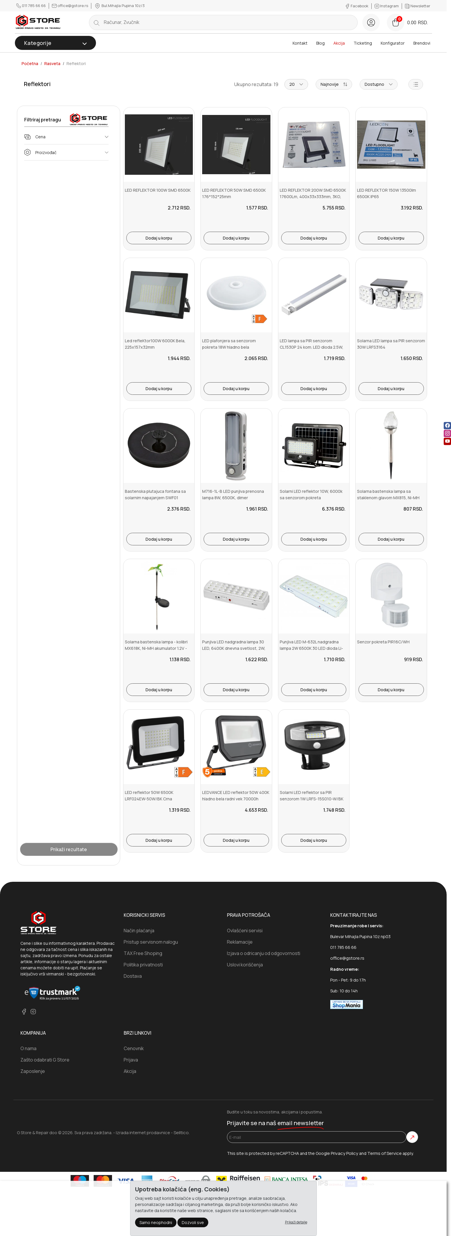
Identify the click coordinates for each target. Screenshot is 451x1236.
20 (296, 84)
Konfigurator (393, 43)
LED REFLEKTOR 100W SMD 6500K (157, 190)
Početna (30, 63)
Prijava (131, 1060)
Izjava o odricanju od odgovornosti (263, 953)
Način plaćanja (139, 930)
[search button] (96, 22)
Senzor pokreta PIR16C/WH (383, 642)
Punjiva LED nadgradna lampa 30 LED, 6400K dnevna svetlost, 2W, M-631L (233, 648)
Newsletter (417, 5)
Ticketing (363, 43)
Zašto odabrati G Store (44, 1060)
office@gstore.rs (70, 5)
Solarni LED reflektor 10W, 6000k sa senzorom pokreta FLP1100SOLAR (311, 497)
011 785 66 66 (31, 5)
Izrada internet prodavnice (143, 1132)
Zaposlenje (32, 1071)
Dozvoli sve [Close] (193, 1222)
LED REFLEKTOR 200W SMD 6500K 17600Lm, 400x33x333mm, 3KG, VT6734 (313, 196)
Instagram (387, 5)
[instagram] (33, 1011)
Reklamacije (240, 942)
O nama (28, 1048)
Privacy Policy (344, 1153)
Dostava (133, 976)
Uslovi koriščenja (245, 964)
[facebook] (23, 1011)
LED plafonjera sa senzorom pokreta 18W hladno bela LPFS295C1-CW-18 (229, 347)
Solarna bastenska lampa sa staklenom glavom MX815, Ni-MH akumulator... (388, 497)
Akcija (339, 43)
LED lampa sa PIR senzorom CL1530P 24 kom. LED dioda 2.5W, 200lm (311, 347)
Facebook (357, 5)
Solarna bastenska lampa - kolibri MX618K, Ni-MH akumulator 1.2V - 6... (156, 648)
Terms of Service (384, 1153)
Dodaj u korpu (159, 238)
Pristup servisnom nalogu (151, 942)
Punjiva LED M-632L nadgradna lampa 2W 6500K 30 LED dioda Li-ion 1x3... (311, 648)
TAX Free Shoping (143, 953)
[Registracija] (371, 22)
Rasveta (52, 63)
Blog (320, 43)
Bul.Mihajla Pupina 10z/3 (119, 6)
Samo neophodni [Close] (155, 1222)
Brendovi (421, 43)
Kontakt (300, 43)
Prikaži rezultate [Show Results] (68, 849)
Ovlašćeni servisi (245, 930)
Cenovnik (134, 1048)
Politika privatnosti (143, 964)
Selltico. (182, 1132)
